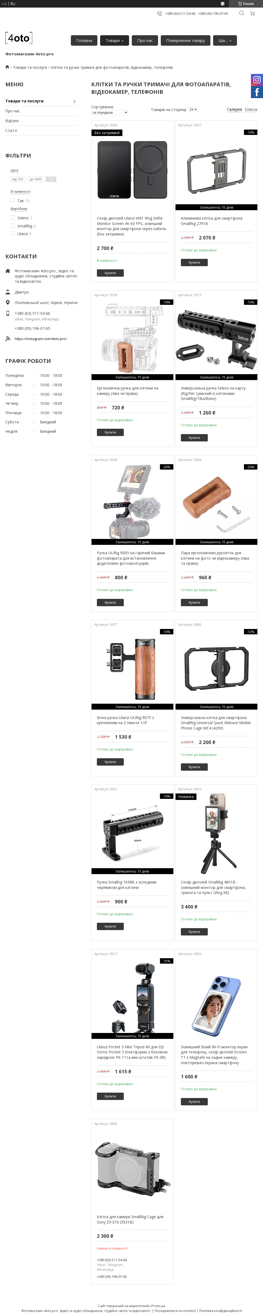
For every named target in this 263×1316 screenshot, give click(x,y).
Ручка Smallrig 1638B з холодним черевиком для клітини (126, 884)
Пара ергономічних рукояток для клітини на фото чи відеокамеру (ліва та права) (215, 558)
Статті (11, 130)
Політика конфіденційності (220, 1310)
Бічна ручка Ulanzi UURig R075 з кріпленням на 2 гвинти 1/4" (125, 720)
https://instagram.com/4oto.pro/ (41, 338)
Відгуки (12, 120)
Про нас (145, 40)
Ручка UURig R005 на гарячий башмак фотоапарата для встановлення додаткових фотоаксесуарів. (131, 558)
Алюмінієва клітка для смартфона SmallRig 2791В (211, 221)
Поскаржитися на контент (175, 1310)
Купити (110, 273)
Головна (84, 40)
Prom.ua (158, 1305)
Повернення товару (185, 40)
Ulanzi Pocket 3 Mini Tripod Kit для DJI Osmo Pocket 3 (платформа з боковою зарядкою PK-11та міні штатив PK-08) (132, 1052)
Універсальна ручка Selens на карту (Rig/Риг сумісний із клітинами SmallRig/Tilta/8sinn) (213, 393)
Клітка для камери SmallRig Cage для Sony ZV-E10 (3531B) (130, 1219)
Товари (112, 40)
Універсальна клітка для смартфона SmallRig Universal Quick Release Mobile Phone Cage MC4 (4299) (216, 723)
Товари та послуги (30, 67)
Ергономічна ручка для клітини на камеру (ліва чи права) (127, 390)
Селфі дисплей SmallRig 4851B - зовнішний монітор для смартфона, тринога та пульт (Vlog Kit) (213, 887)
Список (251, 109)
